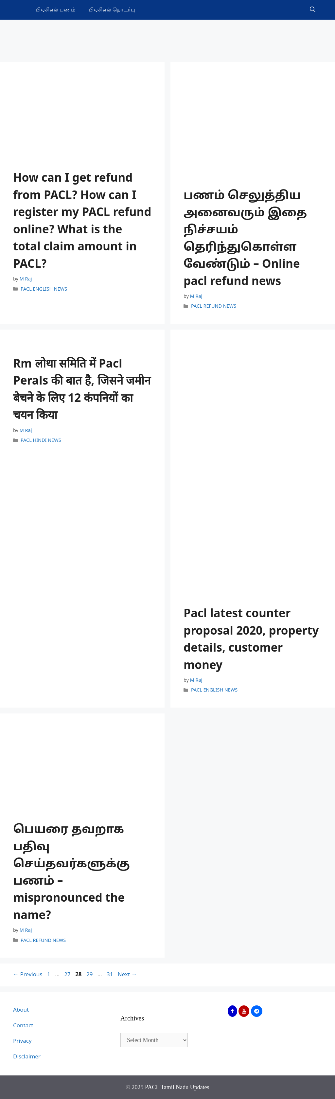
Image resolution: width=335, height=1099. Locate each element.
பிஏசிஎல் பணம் (56, 10)
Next (127, 974)
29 (89, 974)
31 (109, 974)
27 (67, 974)
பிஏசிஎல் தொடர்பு (112, 10)
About (21, 1010)
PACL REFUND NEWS (213, 307)
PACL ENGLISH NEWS (44, 289)
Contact (23, 1025)
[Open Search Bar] (312, 10)
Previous (28, 974)
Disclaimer (27, 1057)
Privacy (22, 1041)
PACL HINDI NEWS (41, 440)
